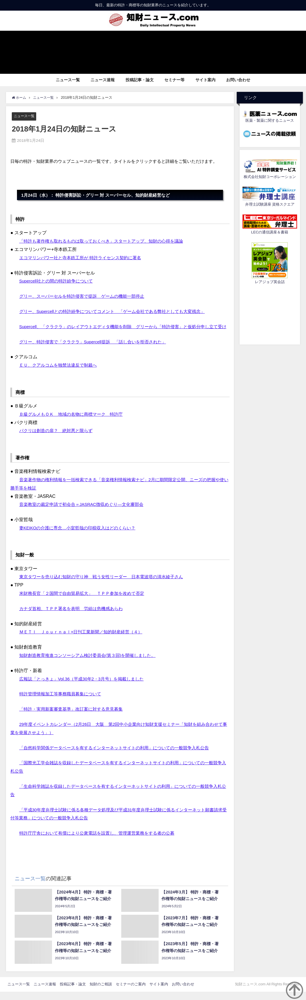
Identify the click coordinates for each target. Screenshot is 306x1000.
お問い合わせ (238, 80)
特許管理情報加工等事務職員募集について (63, 702)
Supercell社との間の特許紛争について (58, 281)
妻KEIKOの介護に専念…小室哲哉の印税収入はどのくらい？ (81, 536)
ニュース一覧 (68, 80)
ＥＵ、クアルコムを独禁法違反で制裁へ (60, 373)
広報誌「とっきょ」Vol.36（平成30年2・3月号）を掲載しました (86, 687)
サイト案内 (205, 80)
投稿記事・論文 (140, 80)
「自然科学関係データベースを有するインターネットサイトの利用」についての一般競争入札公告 (120, 756)
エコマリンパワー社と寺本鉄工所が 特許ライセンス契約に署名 (84, 258)
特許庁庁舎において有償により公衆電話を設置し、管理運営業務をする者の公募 (102, 841)
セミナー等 (174, 80)
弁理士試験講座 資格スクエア (270, 204)
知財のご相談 (101, 992)
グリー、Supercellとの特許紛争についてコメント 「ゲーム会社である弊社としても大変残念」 (118, 311)
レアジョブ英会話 (270, 282)
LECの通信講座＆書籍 (269, 232)
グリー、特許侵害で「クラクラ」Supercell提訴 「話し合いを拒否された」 (97, 350)
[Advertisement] (270, 313)
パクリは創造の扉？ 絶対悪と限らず (58, 439)
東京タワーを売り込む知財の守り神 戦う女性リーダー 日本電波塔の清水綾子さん (106, 585)
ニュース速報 (103, 80)
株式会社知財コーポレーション (270, 177)
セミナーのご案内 (131, 992)
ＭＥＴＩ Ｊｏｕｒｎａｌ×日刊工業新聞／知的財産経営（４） (85, 640)
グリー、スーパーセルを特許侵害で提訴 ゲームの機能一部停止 (86, 296)
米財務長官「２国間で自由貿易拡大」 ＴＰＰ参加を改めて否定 (86, 601)
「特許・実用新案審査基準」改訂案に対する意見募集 (74, 717)
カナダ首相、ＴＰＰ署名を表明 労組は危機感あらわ (74, 617)
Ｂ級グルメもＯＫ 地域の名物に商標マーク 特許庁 (74, 422)
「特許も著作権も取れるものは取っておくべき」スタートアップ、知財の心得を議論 (106, 241)
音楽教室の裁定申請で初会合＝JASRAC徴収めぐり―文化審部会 (85, 512)
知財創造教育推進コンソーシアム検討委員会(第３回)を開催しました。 (92, 663)
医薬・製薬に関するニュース (269, 120)
